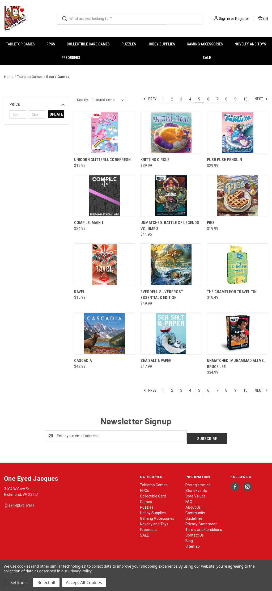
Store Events (196, 488)
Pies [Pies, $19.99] (211, 222)
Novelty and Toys (154, 521)
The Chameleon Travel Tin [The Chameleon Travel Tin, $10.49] (232, 291)
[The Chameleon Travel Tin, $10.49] (237, 264)
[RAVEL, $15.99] (104, 264)
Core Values (195, 493)
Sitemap (192, 543)
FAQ (188, 499)
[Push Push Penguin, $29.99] (237, 133)
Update (56, 114)
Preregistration (198, 482)
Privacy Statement (201, 521)
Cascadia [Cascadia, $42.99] (83, 360)
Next (261, 99)
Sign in (224, 18)
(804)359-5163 (22, 502)
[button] (37, 104)
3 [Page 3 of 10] (181, 99)
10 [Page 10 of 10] (245, 99)
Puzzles (128, 44)
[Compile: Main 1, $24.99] (104, 196)
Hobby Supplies (161, 44)
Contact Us (194, 532)
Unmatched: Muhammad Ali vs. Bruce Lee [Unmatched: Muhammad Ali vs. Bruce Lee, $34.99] (236, 363)
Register (242, 18)
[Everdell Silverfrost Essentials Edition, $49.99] (171, 264)
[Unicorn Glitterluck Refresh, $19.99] (104, 133)
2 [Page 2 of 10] (172, 99)
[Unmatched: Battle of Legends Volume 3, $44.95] (171, 196)
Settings (18, 582)
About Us (193, 504)
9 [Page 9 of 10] (235, 99)
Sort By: (83, 100)
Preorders (70, 58)
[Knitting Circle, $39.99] (171, 133)
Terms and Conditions (203, 527)
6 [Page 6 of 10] (208, 99)
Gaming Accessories (205, 44)
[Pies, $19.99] (237, 196)
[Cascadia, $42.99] (104, 334)
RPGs (50, 44)
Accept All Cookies (84, 582)
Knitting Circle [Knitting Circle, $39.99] (155, 159)
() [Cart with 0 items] (263, 18)
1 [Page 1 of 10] (163, 99)
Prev (149, 99)
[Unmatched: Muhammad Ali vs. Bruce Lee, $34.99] (237, 334)
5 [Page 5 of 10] (199, 99)
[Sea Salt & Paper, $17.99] (171, 334)
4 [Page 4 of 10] (190, 99)
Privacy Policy (79, 570)
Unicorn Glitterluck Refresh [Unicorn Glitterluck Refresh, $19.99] (102, 159)
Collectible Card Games (88, 44)
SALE (207, 58)
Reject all (46, 582)
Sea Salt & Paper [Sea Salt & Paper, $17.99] (156, 360)
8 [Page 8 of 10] (226, 99)
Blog (189, 538)
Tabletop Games (20, 44)
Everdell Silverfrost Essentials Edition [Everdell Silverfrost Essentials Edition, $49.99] (162, 294)
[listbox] (109, 100)
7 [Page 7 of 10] (217, 99)
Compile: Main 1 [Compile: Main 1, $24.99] (89, 222)
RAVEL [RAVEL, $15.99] (79, 291)
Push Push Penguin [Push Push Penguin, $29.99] (224, 159)
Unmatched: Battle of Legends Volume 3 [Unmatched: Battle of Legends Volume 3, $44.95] (170, 225)
